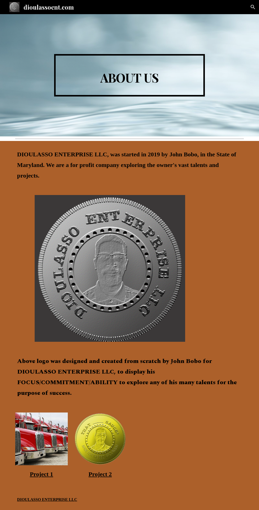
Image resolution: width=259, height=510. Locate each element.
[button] (253, 7)
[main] (129, 75)
